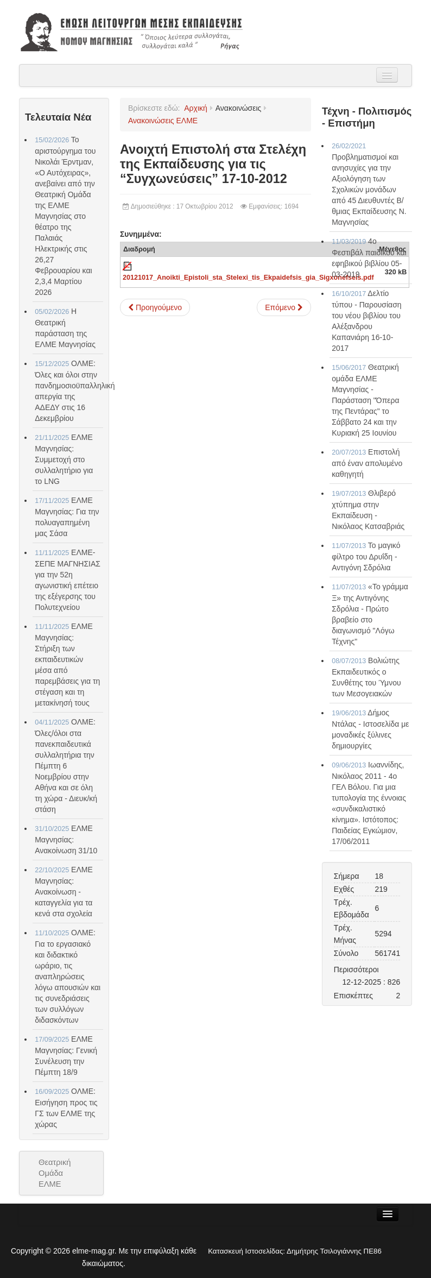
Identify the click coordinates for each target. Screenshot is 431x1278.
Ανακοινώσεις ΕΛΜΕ (163, 120)
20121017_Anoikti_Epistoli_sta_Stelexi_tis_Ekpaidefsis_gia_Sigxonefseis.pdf (248, 277)
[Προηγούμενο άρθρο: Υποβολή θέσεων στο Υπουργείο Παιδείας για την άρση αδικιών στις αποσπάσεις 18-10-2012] (155, 307)
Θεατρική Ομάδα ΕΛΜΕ (55, 1173)
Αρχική (195, 108)
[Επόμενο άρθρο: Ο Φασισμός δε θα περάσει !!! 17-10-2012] (284, 307)
